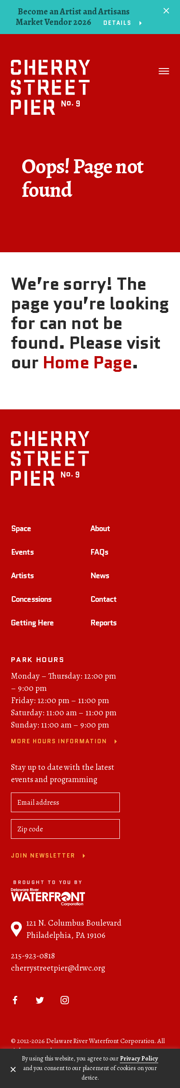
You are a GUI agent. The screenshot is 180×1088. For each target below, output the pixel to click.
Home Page (87, 362)
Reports (103, 624)
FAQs (99, 553)
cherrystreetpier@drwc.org (58, 969)
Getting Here (32, 624)
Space (21, 529)
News (99, 577)
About (100, 529)
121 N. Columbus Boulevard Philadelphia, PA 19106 (66, 930)
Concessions (31, 600)
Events (22, 553)
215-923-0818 (33, 957)
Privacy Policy (139, 1058)
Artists (22, 577)
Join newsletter (43, 857)
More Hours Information (59, 743)
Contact (103, 600)
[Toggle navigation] (164, 71)
